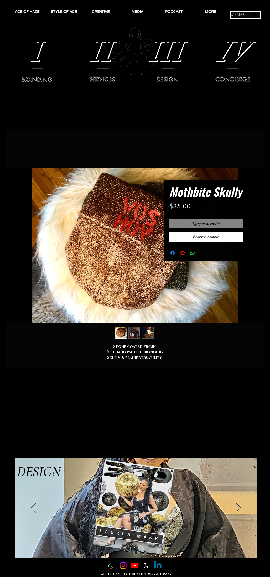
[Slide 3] (136, 552)
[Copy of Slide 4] (145, 552)
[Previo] (33, 508)
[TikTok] (111, 565)
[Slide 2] (131, 552)
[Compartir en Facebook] (172, 253)
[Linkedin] (157, 565)
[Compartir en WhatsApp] (192, 253)
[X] (146, 565)
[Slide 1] (127, 552)
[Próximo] (238, 508)
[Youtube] (134, 565)
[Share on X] (202, 253)
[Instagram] (123, 565)
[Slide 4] (140, 552)
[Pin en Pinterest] (182, 253)
